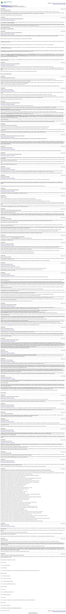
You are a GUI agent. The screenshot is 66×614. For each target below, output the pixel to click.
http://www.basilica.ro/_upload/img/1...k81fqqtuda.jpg (8, 65)
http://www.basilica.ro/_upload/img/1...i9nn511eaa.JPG (8, 169)
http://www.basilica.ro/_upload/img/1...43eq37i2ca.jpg (8, 191)
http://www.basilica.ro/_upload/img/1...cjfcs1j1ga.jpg (7, 406)
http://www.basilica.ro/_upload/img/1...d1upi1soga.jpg (8, 104)
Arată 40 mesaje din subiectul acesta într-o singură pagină (59, 611)
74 (58, 3)
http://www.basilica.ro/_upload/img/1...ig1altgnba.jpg (7, 137)
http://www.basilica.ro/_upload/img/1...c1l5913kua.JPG (8, 462)
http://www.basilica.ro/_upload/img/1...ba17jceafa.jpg (7, 431)
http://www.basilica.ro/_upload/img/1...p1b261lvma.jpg (8, 155)
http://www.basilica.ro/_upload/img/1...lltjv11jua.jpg (7, 421)
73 (57, 3)
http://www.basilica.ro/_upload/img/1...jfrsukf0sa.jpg (7, 245)
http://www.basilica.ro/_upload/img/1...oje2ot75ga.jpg (8, 361)
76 (60, 3)
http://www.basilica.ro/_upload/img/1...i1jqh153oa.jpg (7, 275)
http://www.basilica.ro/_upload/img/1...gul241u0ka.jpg (8, 442)
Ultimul (64, 3)
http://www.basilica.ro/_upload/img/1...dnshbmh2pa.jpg (8, 265)
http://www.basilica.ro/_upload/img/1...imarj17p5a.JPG (8, 378)
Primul (54, 3)
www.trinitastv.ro (10, 324)
